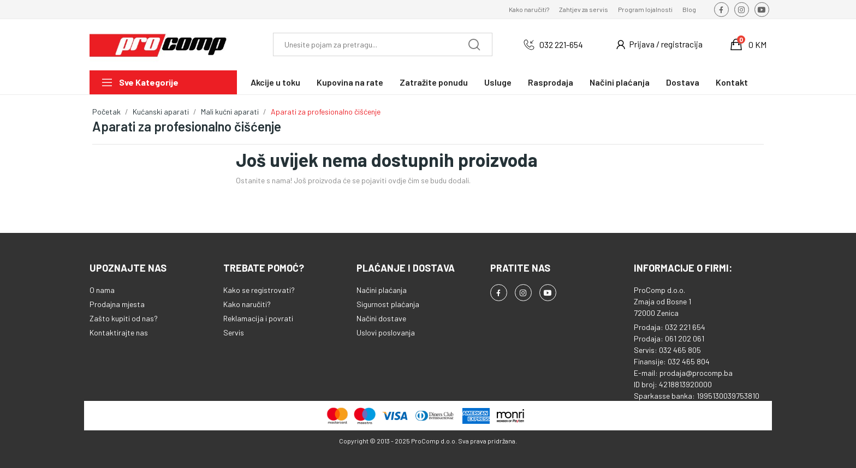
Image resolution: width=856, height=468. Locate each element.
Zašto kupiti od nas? (124, 318)
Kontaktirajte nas (119, 332)
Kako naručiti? (529, 9)
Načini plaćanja (381, 290)
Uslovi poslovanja (385, 332)
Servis (233, 332)
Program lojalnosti (645, 9)
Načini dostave (381, 318)
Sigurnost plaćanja (387, 304)
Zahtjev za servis (583, 9)
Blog (689, 9)
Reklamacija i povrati (258, 318)
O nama (102, 290)
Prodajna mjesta (117, 304)
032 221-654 (561, 44)
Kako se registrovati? (259, 290)
